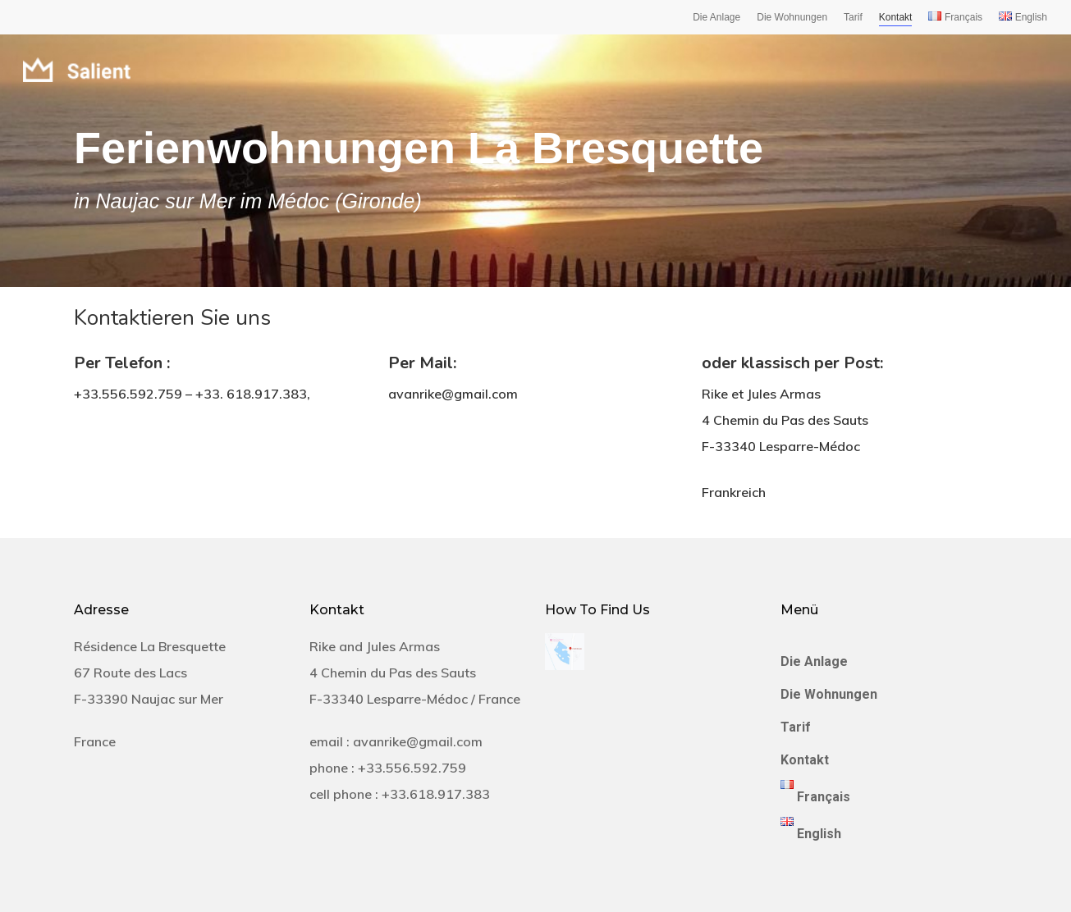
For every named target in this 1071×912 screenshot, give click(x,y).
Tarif (853, 17)
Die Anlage (716, 17)
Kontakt (896, 17)
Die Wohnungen (792, 17)
